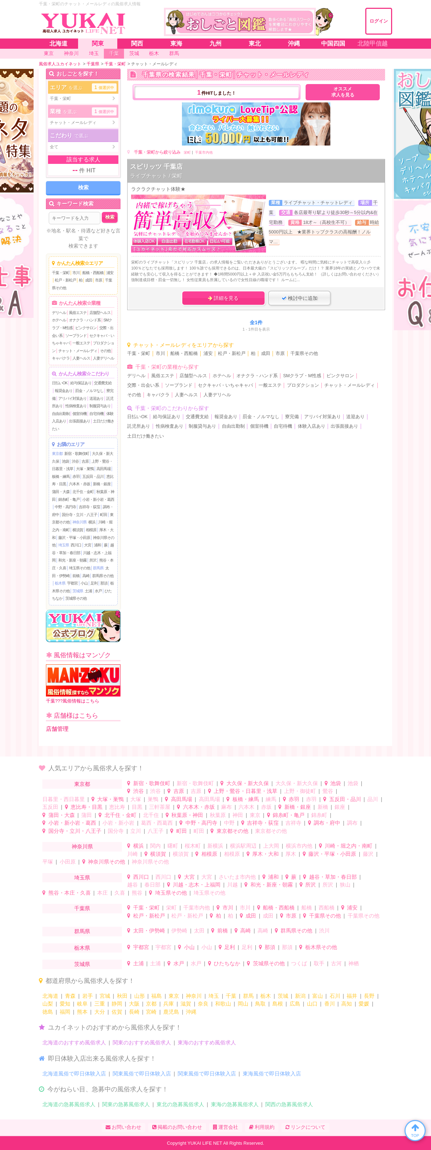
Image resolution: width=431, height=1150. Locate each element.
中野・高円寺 (65, 507)
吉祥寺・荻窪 (89, 507)
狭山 (345, 885)
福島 (156, 996)
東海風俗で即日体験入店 (272, 1074)
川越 (232, 885)
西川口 (76, 545)
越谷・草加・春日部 (333, 876)
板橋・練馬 (61, 476)
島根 (277, 1004)
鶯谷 (328, 791)
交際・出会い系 (143, 385)
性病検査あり (76, 406)
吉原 (85, 461)
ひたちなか (227, 963)
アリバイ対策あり (72, 398)
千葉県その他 (304, 353)
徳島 (47, 1012)
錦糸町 (319, 815)
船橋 (306, 908)
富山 (317, 996)
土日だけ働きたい (145, 436)
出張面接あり (79, 421)
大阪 (134, 1004)
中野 (229, 823)
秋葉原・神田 (187, 815)
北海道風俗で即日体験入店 (74, 1074)
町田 (103, 514)
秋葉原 (218, 815)
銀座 (340, 807)
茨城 (283, 996)
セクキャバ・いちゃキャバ (225, 385)
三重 (99, 1004)
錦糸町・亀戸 (68, 499)
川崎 (132, 854)
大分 (99, 1012)
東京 (255, 815)
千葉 (231, 996)
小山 (84, 583)
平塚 (47, 862)
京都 (151, 1004)
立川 (135, 831)
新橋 (323, 807)
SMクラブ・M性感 (302, 375)
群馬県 (98, 568)
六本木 (246, 807)
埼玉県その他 (79, 568)
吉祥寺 (293, 823)
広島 (295, 1004)
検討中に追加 (300, 298)
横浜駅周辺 (243, 846)
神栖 (353, 963)
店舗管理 (57, 729)
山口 (312, 1004)
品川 (372, 799)
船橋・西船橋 (93, 273)
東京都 (57, 453)
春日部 (152, 885)
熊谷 (137, 893)
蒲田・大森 (61, 492)
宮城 (105, 996)
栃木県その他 (321, 947)
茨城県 (77, 591)
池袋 (65, 461)
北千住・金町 (83, 492)
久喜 (119, 893)
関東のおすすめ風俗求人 (142, 1042)
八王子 (156, 831)
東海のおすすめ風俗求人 (207, 1042)
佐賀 (117, 1012)
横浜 (91, 522)
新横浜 (215, 846)
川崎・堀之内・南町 (348, 845)
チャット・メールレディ (77, 351)
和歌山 (223, 1004)
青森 (70, 996)
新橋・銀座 (102, 484)
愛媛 (364, 1004)
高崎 (85, 576)
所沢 (92, 560)
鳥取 (260, 1004)
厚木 (290, 854)
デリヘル (59, 312)
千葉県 (82, 908)
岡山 (243, 1004)
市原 (98, 280)
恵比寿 (117, 807)
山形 (139, 996)
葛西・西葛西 (157, 823)
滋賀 (186, 1004)
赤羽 (75, 476)
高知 (346, 1004)
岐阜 (82, 1004)
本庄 (102, 893)
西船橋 (327, 908)
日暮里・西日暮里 (63, 799)
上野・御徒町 (300, 791)
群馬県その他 (102, 576)
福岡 (65, 1012)
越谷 (132, 885)
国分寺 (116, 831)
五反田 (50, 807)
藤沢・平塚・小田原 (74, 537)
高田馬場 (103, 469)
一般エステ (81, 343)
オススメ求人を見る (342, 92)
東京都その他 (232, 831)
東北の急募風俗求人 (180, 1104)
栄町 (187, 152)
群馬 (248, 996)
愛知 (65, 1004)
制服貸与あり (100, 406)
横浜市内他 (299, 846)
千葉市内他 (204, 152)
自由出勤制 (61, 413)
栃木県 (60, 583)
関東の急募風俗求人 (126, 1104)
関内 (155, 846)
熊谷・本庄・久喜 (69, 892)
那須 (103, 583)
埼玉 (213, 996)
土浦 (88, 591)
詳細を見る (223, 298)
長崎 (134, 1012)
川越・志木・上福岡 (196, 884)
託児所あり (138, 426)
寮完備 (292, 416)
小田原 (68, 862)
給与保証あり (80, 383)
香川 (329, 1004)
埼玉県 (63, 545)
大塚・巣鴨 (85, 469)
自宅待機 (96, 413)
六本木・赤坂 (79, 484)
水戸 (98, 591)
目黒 (137, 807)
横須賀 (77, 530)
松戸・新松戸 (65, 280)
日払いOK (59, 383)
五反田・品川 (93, 476)
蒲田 (86, 815)
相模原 (91, 530)
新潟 (300, 996)
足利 (94, 583)
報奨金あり (63, 391)
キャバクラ (61, 358)
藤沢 (368, 854)
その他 (105, 351)
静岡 (117, 1004)
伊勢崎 (179, 930)
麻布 (226, 807)
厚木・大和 (265, 853)
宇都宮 (72, 583)
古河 (336, 963)
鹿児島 (171, 1012)
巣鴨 (153, 799)
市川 (75, 273)
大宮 (87, 545)
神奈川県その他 (106, 861)
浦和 (97, 545)
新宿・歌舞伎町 (76, 453)
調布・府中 (327, 822)
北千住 (151, 815)
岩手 (87, 996)
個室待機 (79, 413)
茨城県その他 (76, 598)
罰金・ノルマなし (89, 391)
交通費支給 (103, 383)
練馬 (271, 799)
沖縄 (191, 1012)
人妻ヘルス (81, 358)
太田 (199, 930)
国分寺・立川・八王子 (79, 514)
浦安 (109, 273)
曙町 (172, 846)
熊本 (82, 1012)
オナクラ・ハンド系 (85, 320)
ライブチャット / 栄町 (156, 176)
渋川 (324, 930)
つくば (299, 963)
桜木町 (193, 846)
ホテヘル (59, 320)
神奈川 (194, 996)
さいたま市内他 (237, 877)
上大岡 (271, 846)
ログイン (379, 21)
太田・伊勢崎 (149, 930)
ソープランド (76, 335)
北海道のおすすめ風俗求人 (74, 1042)
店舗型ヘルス (100, 312)
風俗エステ (78, 312)
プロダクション (303, 385)
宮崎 (151, 1012)
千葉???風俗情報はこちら (83, 684)
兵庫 (168, 1004)
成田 (88, 280)
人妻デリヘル (103, 358)
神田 (237, 815)
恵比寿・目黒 (86, 807)
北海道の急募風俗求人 (68, 1104)
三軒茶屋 (159, 807)
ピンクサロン (85, 328)
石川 (335, 996)
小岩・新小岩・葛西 (98, 499)
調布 (352, 823)
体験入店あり (311, 426)
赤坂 (266, 807)
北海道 (50, 996)
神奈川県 (79, 522)
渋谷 (75, 461)
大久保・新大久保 (247, 783)
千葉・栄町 (61, 273)
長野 (369, 996)
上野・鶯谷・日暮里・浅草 (245, 791)
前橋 (75, 576)
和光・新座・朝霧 (72, 560)
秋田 (122, 996)
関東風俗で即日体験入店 (142, 1074)
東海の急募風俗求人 (235, 1104)
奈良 (203, 1004)
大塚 (135, 799)
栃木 (265, 996)
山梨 (47, 1004)
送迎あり (96, 398)
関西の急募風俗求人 (289, 1104)
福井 (352, 996)
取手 (319, 963)
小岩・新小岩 (118, 823)
